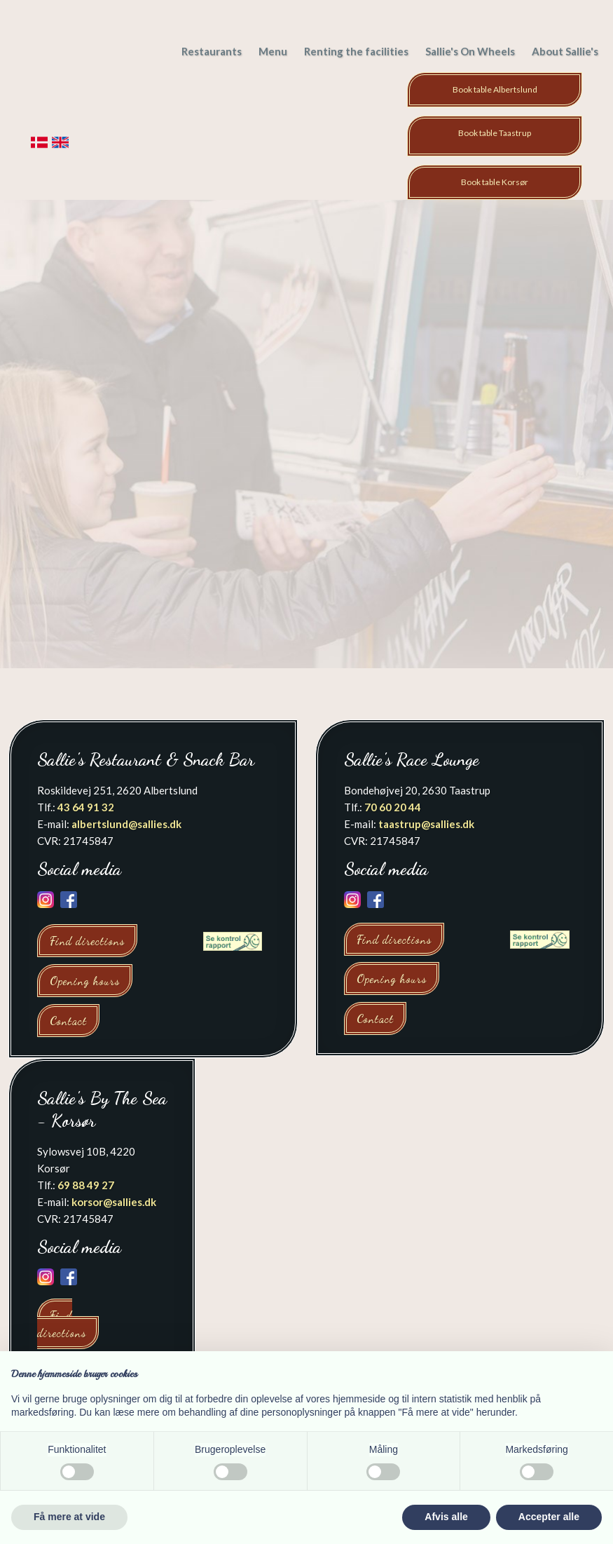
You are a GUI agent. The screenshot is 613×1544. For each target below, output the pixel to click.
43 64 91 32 (85, 807)
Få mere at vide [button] (69, 1516)
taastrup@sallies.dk (426, 824)
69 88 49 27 (85, 1185)
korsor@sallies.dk (113, 1202)
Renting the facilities (356, 51)
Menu (273, 51)
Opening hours (85, 980)
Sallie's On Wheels (470, 51)
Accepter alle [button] (548, 1516)
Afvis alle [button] (446, 1516)
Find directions (87, 940)
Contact (68, 1020)
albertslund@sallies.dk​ (126, 824)
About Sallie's (565, 51)
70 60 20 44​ (392, 807)
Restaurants (211, 51)
